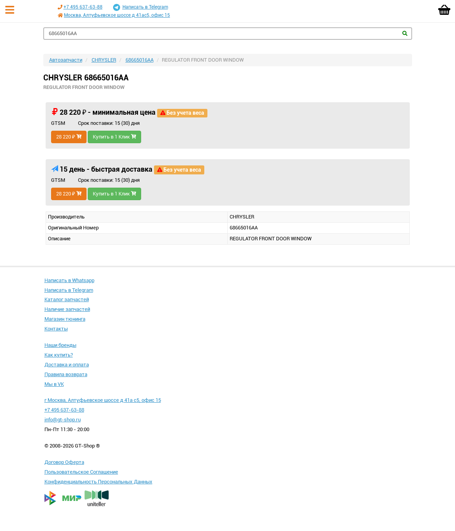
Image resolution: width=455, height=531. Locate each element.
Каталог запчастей (66, 299)
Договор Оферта (64, 462)
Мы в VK (54, 384)
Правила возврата (65, 374)
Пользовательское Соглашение (81, 472)
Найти (404, 33)
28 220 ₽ (68, 137)
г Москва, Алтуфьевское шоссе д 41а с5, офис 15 (102, 400)
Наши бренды (60, 345)
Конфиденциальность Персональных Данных (98, 482)
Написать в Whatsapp (69, 280)
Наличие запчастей (67, 309)
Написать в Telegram (140, 7)
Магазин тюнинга (64, 319)
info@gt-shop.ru (62, 420)
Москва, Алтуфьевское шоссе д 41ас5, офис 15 (117, 15)
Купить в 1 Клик (114, 137)
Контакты (56, 329)
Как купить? (58, 355)
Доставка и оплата (66, 365)
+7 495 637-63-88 (83, 7)
